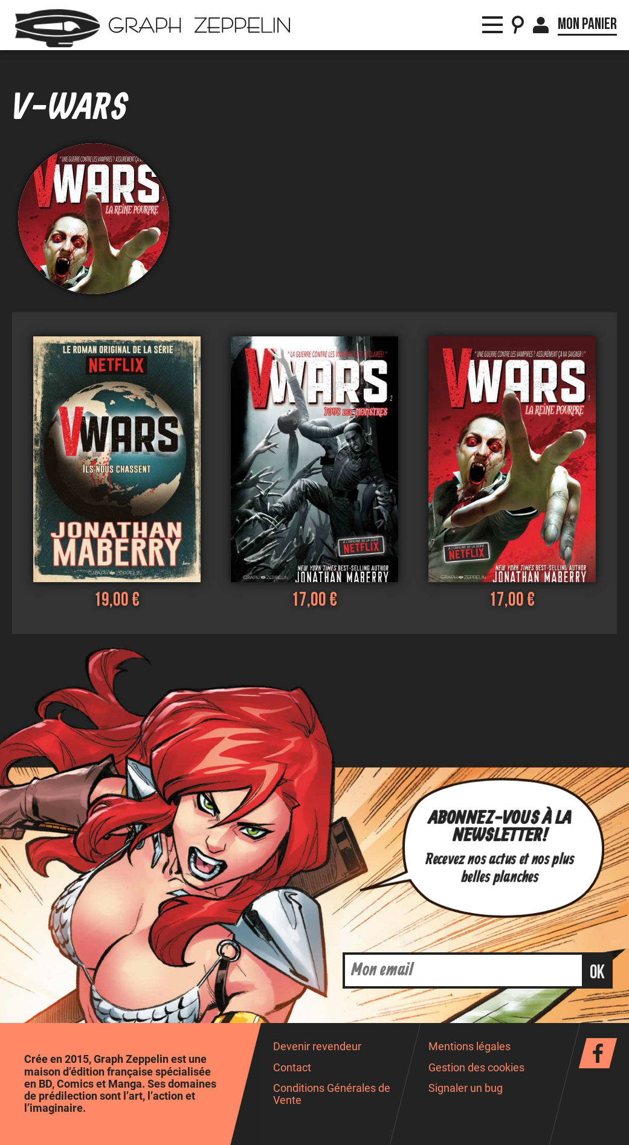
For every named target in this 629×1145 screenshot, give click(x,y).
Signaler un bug (465, 1088)
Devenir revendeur (317, 1047)
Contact (292, 1068)
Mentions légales (469, 1047)
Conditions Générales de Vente (331, 1094)
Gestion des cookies (476, 1068)
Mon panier (587, 24)
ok (597, 972)
